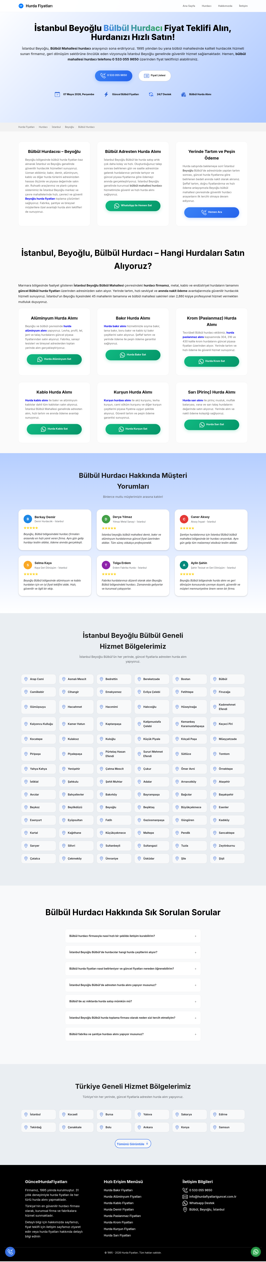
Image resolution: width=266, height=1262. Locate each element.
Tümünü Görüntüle (133, 1144)
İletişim (243, 5)
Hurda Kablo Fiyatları (119, 1203)
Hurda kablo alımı (36, 400)
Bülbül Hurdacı (86, 126)
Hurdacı (206, 5)
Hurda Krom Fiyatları (118, 1223)
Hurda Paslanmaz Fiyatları (122, 1216)
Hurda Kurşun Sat (133, 429)
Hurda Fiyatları (39, 6)
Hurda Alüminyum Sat (54, 359)
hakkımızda (56, 1222)
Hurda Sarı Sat (212, 425)
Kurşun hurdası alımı (117, 400)
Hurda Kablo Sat (54, 429)
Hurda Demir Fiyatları (119, 1210)
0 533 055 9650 (113, 75)
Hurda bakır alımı (115, 326)
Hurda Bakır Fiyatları (118, 1190)
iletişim (51, 1227)
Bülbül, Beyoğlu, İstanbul (206, 1210)
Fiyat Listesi (154, 75)
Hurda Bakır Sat (133, 355)
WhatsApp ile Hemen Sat (133, 206)
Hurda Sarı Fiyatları (117, 1236)
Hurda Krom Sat (212, 361)
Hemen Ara (211, 212)
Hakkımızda (225, 5)
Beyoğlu (69, 126)
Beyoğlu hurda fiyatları (40, 198)
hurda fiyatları (49, 1232)
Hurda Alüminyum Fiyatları (122, 1197)
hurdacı (64, 1206)
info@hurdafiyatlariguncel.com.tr (212, 1197)
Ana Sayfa (189, 5)
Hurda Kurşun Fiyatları (120, 1229)
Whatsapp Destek (201, 1203)
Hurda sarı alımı (193, 400)
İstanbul (56, 126)
